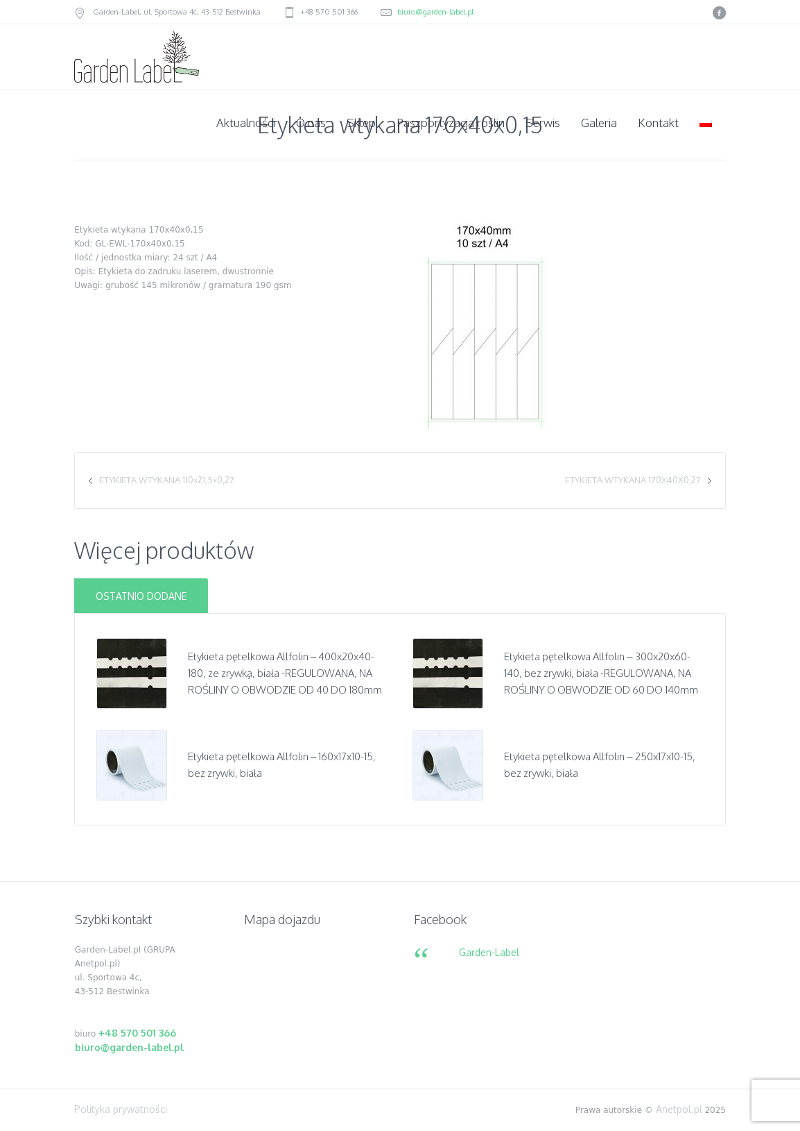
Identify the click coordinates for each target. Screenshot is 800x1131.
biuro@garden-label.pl (435, 12)
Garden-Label (489, 952)
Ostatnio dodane (141, 596)
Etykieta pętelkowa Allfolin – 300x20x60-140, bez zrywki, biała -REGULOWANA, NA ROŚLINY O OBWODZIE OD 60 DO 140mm (601, 673)
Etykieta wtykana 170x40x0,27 (633, 479)
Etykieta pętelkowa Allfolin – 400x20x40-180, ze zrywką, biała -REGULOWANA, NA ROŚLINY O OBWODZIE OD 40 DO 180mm (285, 673)
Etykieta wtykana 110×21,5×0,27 (166, 479)
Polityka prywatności (120, 1109)
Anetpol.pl (679, 1109)
